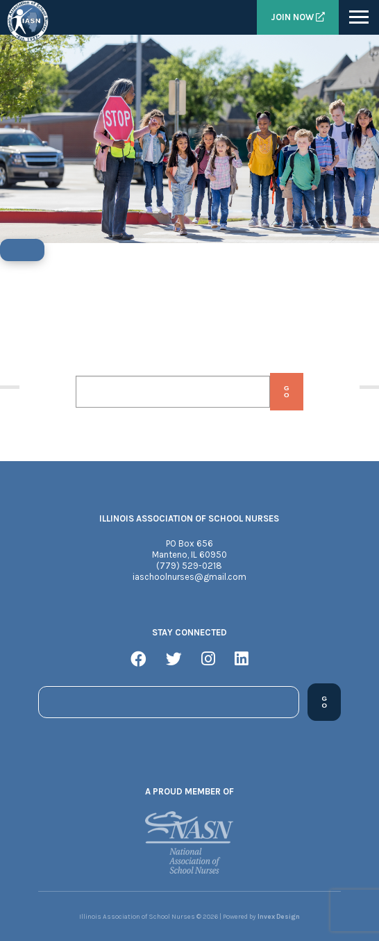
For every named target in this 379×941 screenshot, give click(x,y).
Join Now (298, 17)
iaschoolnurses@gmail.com (189, 577)
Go (286, 391)
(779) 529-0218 (189, 565)
